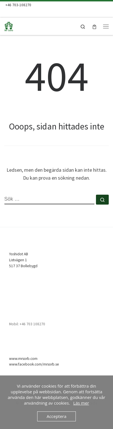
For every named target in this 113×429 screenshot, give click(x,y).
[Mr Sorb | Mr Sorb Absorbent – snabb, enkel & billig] (17, 25)
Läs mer (81, 403)
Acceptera (56, 416)
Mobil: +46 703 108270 (27, 324)
